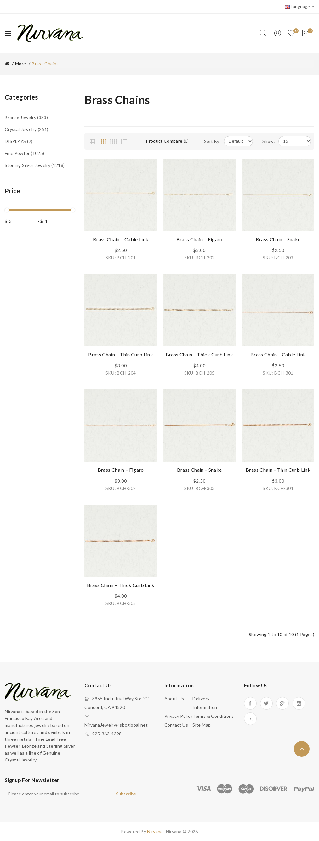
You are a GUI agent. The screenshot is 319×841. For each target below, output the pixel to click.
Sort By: (212, 141)
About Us (174, 698)
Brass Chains (45, 63)
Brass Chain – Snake (278, 239)
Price (12, 191)
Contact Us (176, 725)
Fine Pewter (24, 153)
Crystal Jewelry (26, 129)
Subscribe (126, 793)
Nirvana (155, 831)
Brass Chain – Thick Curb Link (199, 354)
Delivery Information (204, 703)
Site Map (201, 725)
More (20, 63)
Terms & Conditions (213, 716)
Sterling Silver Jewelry (35, 165)
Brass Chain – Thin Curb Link (120, 354)
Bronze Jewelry (26, 117)
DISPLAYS (18, 141)
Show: (268, 141)
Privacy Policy (178, 716)
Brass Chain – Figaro (199, 239)
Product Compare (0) (167, 141)
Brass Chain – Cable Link (120, 239)
